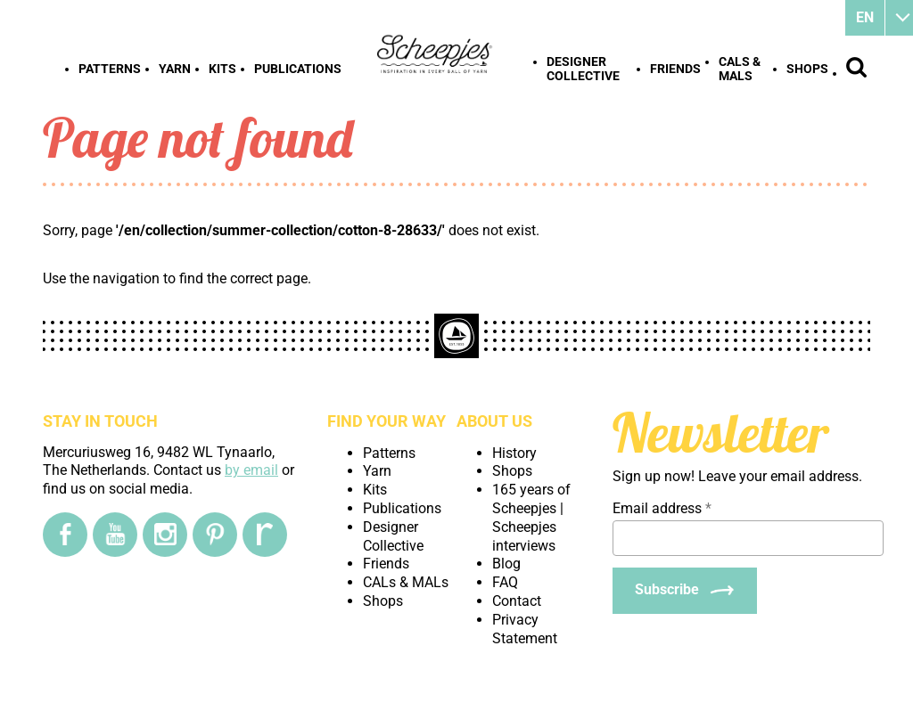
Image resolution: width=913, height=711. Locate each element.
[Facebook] (65, 534)
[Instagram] (165, 534)
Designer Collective (583, 68)
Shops (807, 68)
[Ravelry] (265, 534)
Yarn (175, 68)
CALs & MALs (740, 68)
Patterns (109, 68)
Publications (297, 68)
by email (251, 470)
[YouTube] (115, 534)
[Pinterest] (215, 534)
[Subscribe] (685, 591)
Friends (675, 68)
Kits (222, 68)
